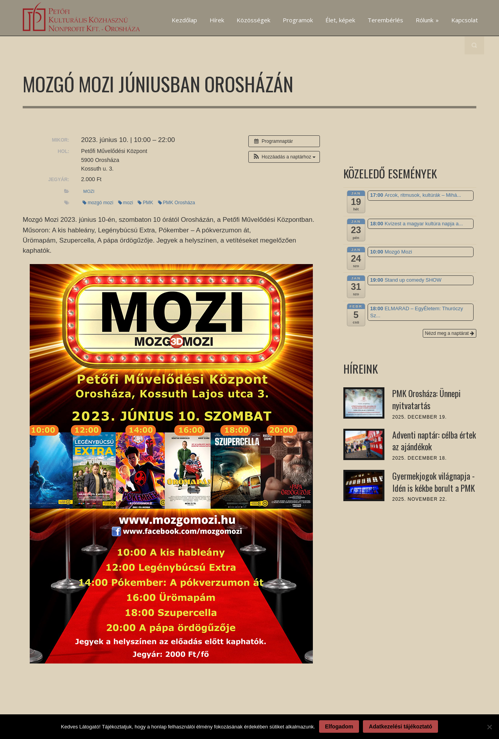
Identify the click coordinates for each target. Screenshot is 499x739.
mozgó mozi (98, 202)
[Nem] (489, 727)
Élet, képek (340, 20)
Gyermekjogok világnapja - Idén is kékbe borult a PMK (433, 481)
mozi (89, 191)
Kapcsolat (464, 20)
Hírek (217, 20)
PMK (145, 202)
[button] (284, 156)
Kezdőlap (184, 20)
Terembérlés (385, 20)
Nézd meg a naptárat (449, 333)
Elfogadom (339, 726)
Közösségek (253, 20)
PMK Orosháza (176, 202)
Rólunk (427, 20)
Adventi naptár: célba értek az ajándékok (434, 440)
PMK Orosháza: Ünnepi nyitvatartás (426, 399)
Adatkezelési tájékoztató (400, 726)
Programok (298, 20)
